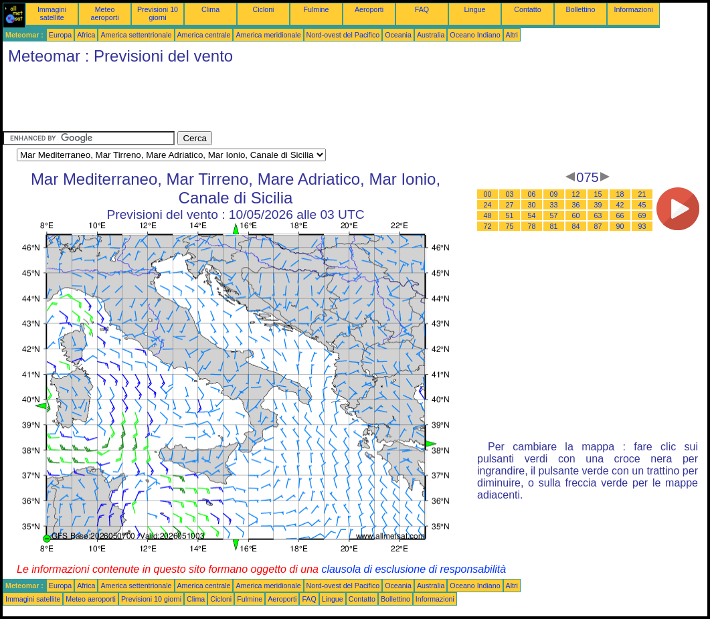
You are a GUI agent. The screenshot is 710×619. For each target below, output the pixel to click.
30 (532, 205)
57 (554, 215)
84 (576, 226)
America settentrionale (135, 35)
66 (620, 215)
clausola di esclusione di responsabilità (413, 569)
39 (598, 205)
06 (532, 194)
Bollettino (581, 9)
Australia (430, 35)
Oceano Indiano (475, 35)
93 (642, 226)
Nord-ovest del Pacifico (343, 35)
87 (598, 226)
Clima (210, 9)
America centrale (204, 35)
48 (488, 215)
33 (554, 205)
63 (598, 215)
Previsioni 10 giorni (157, 13)
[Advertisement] (246, 101)
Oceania (398, 35)
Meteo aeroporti (104, 13)
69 (642, 215)
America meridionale (268, 35)
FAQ (422, 9)
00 (488, 194)
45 (642, 205)
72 (488, 226)
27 (510, 205)
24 (488, 205)
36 (576, 205)
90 (620, 226)
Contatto (527, 9)
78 (532, 226)
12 (576, 194)
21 (642, 194)
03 (510, 194)
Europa (60, 35)
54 (532, 215)
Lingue (475, 9)
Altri (512, 35)
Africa (86, 35)
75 (510, 226)
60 (576, 215)
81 (554, 226)
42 (620, 205)
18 (620, 194)
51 (510, 215)
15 (598, 194)
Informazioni (633, 9)
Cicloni (263, 9)
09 (554, 194)
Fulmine (316, 9)
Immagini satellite (51, 13)
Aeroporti (369, 9)
